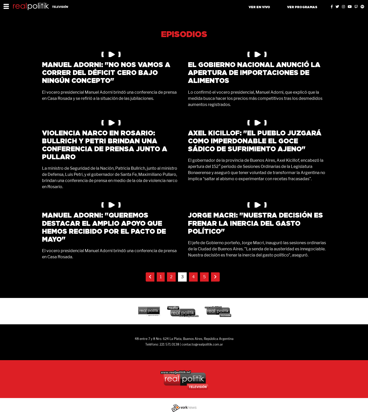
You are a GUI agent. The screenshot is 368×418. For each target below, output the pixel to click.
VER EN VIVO (259, 7)
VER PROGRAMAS (302, 7)
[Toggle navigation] (6, 6)
